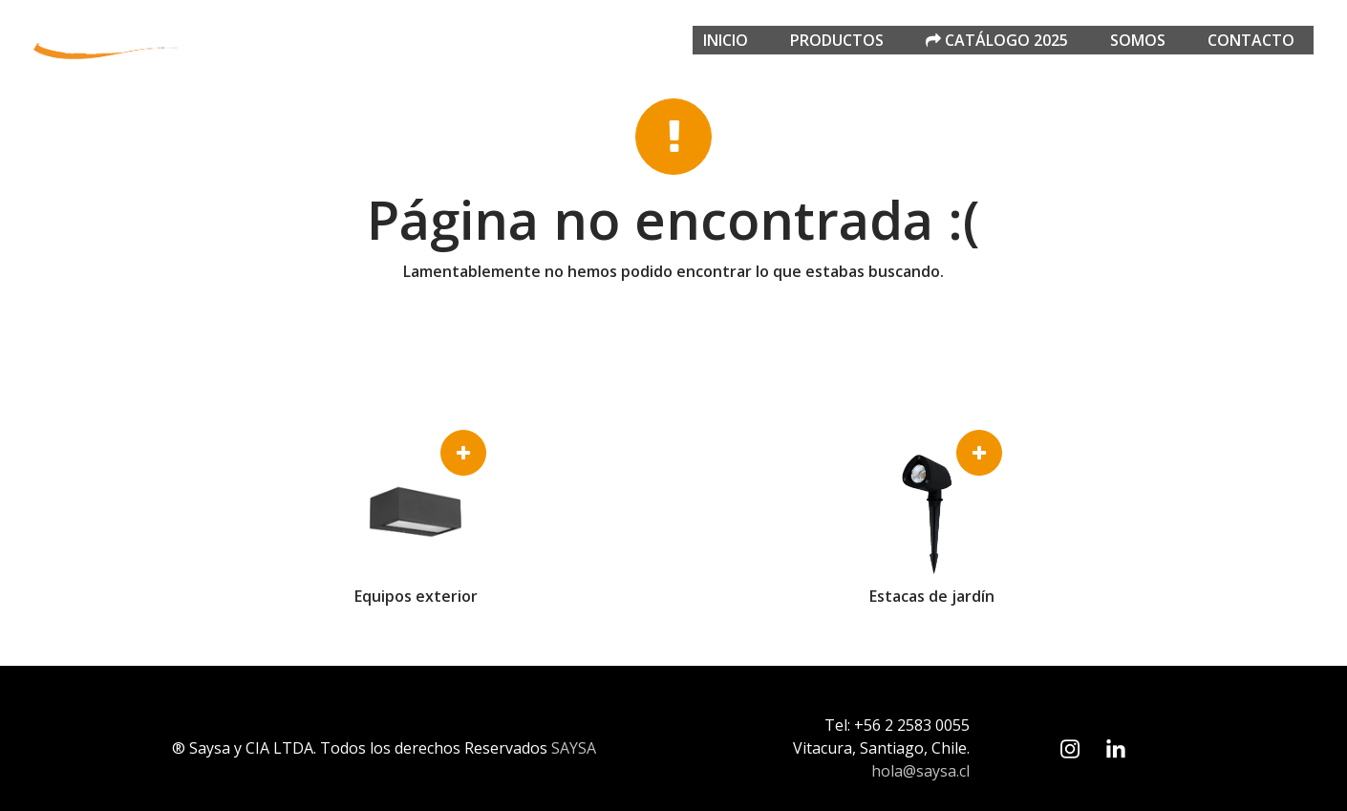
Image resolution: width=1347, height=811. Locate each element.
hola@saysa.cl (920, 770)
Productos (837, 40)
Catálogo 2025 (997, 40)
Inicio (725, 40)
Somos (1137, 40)
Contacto (1251, 40)
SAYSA (573, 747)
